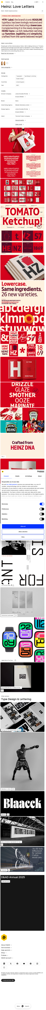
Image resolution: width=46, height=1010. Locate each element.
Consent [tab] (6, 476)
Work (2, 11)
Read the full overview (8, 53)
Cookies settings (8, 980)
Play (3, 456)
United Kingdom (20, 82)
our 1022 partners (12, 484)
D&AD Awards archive (11, 11)
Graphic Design (20, 78)
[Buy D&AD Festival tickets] (9, 2)
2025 (17, 85)
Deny (22, 537)
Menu (18, 1006)
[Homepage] (22, 1006)
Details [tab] (17, 476)
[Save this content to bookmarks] (42, 11)
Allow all (23, 526)
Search (27, 1006)
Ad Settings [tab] (28, 476)
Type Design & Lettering (30, 76)
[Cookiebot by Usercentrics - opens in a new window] (37, 472)
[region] (22, 445)
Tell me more (5, 881)
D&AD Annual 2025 (13, 877)
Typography (19, 76)
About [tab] (40, 476)
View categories (6, 67)
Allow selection (23, 531)
